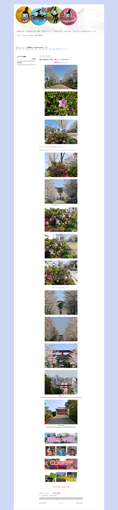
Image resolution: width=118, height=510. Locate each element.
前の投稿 (79, 503)
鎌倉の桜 (54, 495)
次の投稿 (42, 503)
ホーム (61, 503)
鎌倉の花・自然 (47, 495)
